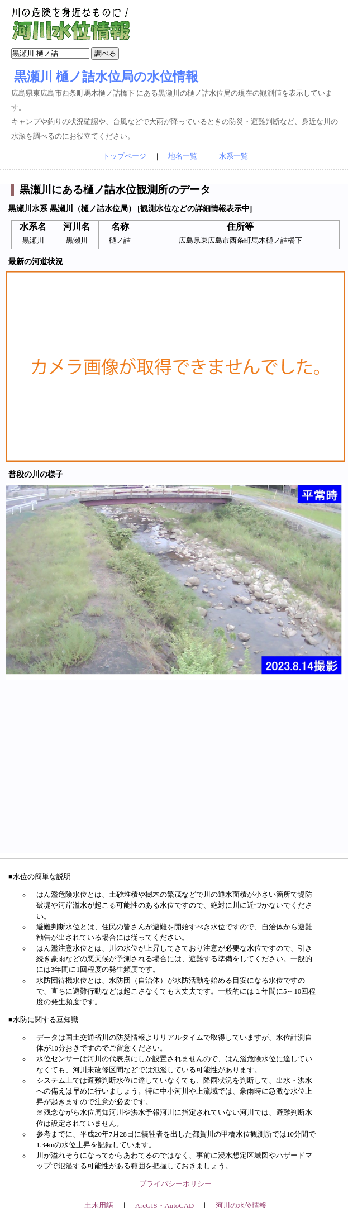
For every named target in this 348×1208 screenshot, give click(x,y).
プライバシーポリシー (175, 1184)
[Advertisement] (175, 774)
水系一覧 (233, 156)
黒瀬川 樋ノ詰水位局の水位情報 (106, 76)
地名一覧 (182, 156)
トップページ (124, 156)
